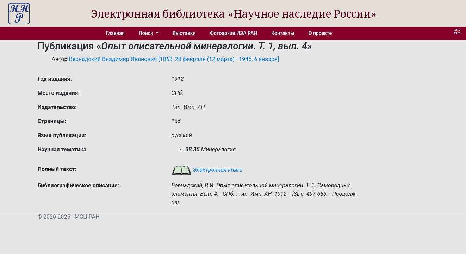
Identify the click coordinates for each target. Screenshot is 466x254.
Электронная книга (207, 170)
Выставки (184, 33)
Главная (115, 33)
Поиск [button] (146, 33)
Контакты (282, 33)
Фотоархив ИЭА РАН (233, 33)
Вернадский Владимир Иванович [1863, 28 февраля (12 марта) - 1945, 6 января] (174, 59)
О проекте (320, 33)
